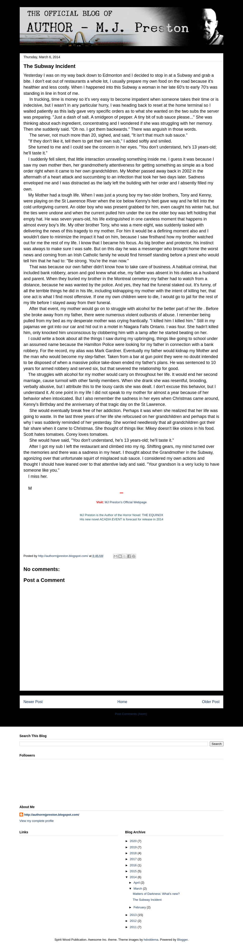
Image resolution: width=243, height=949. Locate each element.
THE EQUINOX (152, 515)
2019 (134, 847)
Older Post (211, 702)
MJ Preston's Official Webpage (126, 502)
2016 (134, 865)
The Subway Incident (147, 899)
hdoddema (151, 939)
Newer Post (33, 702)
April (137, 882)
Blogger (182, 939)
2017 (134, 859)
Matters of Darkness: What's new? (156, 894)
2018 (134, 853)
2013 (134, 915)
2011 (134, 927)
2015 (134, 871)
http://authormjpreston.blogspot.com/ (51, 814)
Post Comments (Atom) (131, 714)
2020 (134, 841)
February (140, 907)
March (138, 888)
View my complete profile (36, 821)
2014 (134, 877)
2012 (134, 921)
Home (122, 702)
